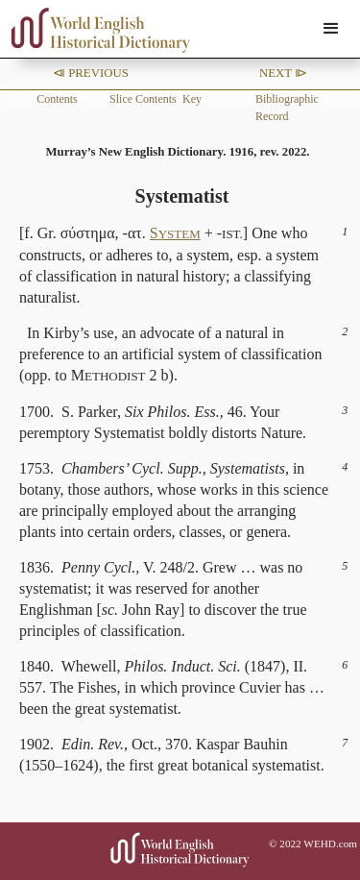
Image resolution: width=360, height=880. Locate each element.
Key (192, 99)
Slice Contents (143, 99)
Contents (57, 99)
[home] (96, 30)
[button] (331, 29)
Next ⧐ (283, 73)
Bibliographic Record (287, 107)
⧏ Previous (91, 73)
